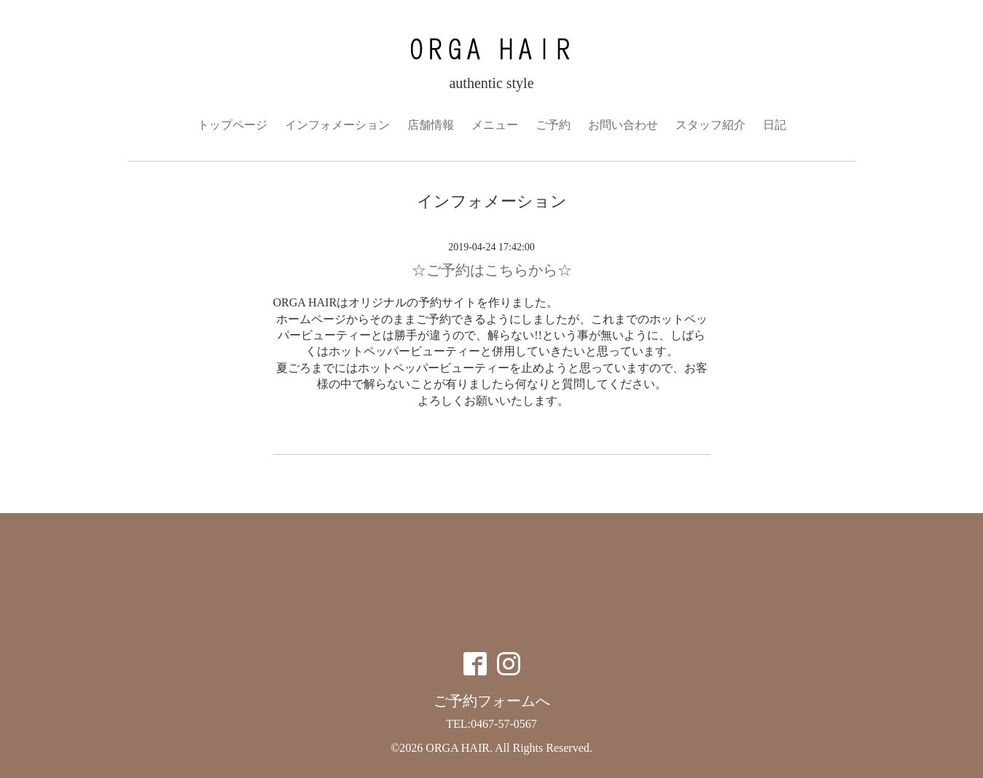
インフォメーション (337, 125)
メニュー (494, 125)
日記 (774, 125)
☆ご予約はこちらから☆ (492, 270)
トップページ (232, 125)
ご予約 (553, 125)
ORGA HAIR (458, 748)
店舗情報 (430, 125)
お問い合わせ (623, 125)
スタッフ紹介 (710, 125)
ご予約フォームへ (492, 701)
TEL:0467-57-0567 (491, 724)
